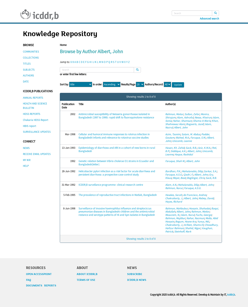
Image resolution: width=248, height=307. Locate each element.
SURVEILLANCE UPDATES (37, 132)
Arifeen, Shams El (193, 225)
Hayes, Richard (173, 201)
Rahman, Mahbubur (176, 208)
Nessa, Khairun (203, 117)
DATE (26, 81)
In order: (97, 84)
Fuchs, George (204, 215)
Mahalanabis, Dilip (192, 171)
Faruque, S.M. (198, 137)
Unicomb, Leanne (182, 141)
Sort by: (64, 84)
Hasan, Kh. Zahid (174, 148)
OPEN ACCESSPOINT (39, 274)
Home (63, 45)
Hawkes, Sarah (173, 195)
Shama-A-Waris (201, 121)
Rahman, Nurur (174, 188)
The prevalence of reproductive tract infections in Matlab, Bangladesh (118, 195)
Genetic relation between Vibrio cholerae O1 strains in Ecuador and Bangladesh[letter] (116, 162)
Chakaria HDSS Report (35, 120)
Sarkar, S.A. (210, 171)
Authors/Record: (154, 84)
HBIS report (29, 126)
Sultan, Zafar (192, 114)
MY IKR (26, 160)
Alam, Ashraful (185, 117)
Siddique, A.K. (178, 151)
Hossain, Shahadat (199, 208)
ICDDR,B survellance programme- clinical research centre (111, 185)
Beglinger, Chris (195, 178)
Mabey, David (206, 198)
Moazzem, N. (172, 215)
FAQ (28, 280)
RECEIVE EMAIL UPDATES (37, 154)
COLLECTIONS (31, 57)
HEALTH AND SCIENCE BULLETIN (35, 106)
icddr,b (231, 294)
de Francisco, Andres (194, 195)
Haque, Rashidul (184, 154)
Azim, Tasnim (172, 134)
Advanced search (209, 18)
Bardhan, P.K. (173, 171)
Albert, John (181, 127)
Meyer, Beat (179, 178)
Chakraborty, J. (174, 198)
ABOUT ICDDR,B (87, 274)
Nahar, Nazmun (195, 218)
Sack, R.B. (191, 148)
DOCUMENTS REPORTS (41, 285)
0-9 (72, 62)
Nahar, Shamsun (182, 121)
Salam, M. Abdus (191, 134)
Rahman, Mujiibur (175, 218)
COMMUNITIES (31, 51)
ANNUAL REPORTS (33, 97)
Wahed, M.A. (182, 137)
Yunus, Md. (203, 221)
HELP (26, 166)
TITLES (27, 63)
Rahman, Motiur (174, 114)
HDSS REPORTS (31, 114)
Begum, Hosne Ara (185, 221)
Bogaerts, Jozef (195, 124)
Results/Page (128, 84)
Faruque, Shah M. (175, 161)
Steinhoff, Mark (182, 231)
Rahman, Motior (200, 211)
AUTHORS (28, 75)
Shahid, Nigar (192, 228)
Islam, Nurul (187, 215)
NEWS (26, 148)
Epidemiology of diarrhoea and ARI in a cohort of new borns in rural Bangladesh (117, 149)
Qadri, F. (188, 174)
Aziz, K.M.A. (204, 148)
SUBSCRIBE (134, 274)
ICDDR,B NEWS (136, 280)
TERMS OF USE (86, 280)
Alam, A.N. (171, 185)
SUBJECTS (29, 69)
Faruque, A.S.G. (173, 174)
